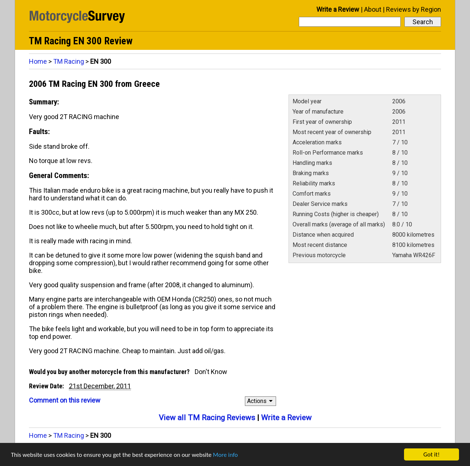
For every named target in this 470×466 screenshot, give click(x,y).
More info (225, 455)
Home (38, 61)
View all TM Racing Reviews (207, 417)
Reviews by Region (413, 9)
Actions (261, 400)
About (372, 9)
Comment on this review (64, 400)
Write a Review (337, 9)
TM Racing (68, 61)
